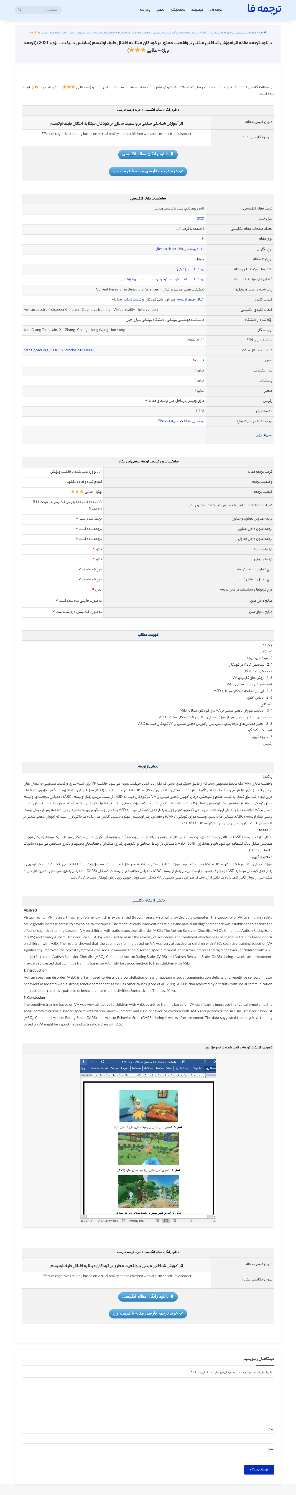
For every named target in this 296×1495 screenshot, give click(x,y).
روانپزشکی (128, 280)
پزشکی (182, 270)
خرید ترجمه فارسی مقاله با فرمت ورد (148, 171)
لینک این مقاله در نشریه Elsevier (181, 421)
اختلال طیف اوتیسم (190, 300)
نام (271, 1430)
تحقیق (160, 10)
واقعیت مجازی (133, 300)
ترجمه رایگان (178, 10)
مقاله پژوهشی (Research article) (179, 249)
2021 (200, 219)
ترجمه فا (217, 10)
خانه (263, 33)
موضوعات (197, 10)
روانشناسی (196, 270)
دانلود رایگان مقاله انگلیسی (148, 154)
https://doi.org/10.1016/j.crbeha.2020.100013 (60, 351)
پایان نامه (145, 10)
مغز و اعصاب (147, 280)
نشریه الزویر (264, 435)
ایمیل (270, 1449)
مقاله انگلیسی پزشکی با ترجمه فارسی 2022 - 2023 (229, 33)
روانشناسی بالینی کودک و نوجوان (180, 280)
